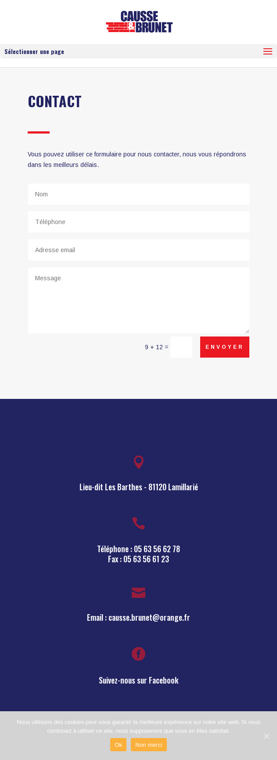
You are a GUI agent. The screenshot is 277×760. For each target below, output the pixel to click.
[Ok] (266, 735)
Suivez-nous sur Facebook (139, 680)
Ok (118, 745)
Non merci (148, 745)
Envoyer (224, 347)
